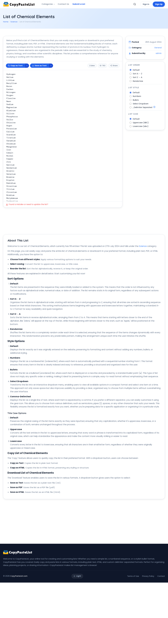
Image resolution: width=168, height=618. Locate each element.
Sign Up (158, 4)
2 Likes (92, 77)
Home (5, 22)
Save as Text (39, 77)
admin (159, 65)
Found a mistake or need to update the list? (27, 216)
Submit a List (78, 4)
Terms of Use (133, 611)
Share (114, 77)
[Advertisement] (82, 38)
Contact (161, 611)
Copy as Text (15, 77)
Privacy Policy (148, 611)
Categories (47, 4)
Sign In (146, 4)
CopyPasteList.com (18, 611)
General (158, 59)
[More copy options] (27, 77)
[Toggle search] (134, 4)
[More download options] (51, 77)
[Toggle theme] (77, 611)
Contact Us (63, 4)
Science (13, 22)
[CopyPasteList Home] (19, 4)
